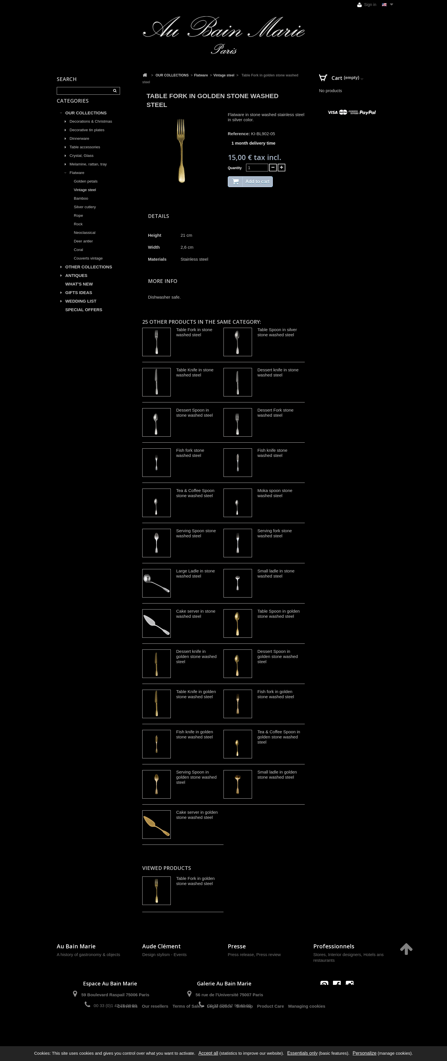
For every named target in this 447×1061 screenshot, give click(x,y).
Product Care (270, 1025)
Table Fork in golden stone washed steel (195, 881)
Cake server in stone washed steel (196, 614)
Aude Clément (161, 946)
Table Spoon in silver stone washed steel (277, 332)
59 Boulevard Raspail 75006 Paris (115, 994)
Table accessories (85, 153)
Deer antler (83, 248)
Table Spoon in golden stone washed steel (278, 614)
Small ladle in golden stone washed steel (277, 774)
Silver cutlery (85, 213)
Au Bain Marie (76, 946)
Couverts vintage (88, 265)
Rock (78, 230)
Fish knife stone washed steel (272, 453)
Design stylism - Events (164, 954)
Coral (78, 256)
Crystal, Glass (82, 162)
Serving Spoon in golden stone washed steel (196, 777)
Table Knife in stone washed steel (195, 372)
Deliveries (127, 1025)
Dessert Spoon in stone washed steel (194, 413)
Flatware (77, 179)
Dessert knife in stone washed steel (277, 372)
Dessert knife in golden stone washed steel (196, 656)
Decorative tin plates (87, 136)
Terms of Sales (187, 1025)
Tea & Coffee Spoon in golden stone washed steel (278, 736)
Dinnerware (79, 145)
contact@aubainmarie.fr (338, 997)
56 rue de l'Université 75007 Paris (229, 994)
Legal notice (219, 1025)
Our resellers (155, 1025)
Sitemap (244, 1025)
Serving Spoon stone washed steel (196, 533)
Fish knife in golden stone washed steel (194, 734)
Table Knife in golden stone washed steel (196, 694)
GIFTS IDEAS (78, 299)
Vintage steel (85, 196)
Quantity (235, 168)
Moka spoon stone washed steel (274, 493)
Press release (241, 954)
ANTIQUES (76, 282)
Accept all (208, 1053)
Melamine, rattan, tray (88, 171)
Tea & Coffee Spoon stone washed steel (195, 493)
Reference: (239, 133)
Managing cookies (306, 1025)
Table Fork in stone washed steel (194, 332)
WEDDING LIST (80, 307)
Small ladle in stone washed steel (275, 573)
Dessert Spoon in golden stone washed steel (277, 656)
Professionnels (333, 946)
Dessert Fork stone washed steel (275, 413)
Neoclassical (85, 239)
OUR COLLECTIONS (86, 119)
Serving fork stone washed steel (274, 533)
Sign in (366, 4)
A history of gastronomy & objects (88, 954)
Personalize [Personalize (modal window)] (365, 1053)
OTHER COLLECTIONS (88, 273)
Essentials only (302, 1053)
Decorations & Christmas (91, 128)
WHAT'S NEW (79, 290)
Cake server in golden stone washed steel (197, 815)
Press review (268, 954)
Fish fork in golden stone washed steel (275, 694)
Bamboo (81, 205)
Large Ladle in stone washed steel (195, 573)
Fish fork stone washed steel (190, 453)
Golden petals (85, 188)
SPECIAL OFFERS (83, 316)
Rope (78, 222)
